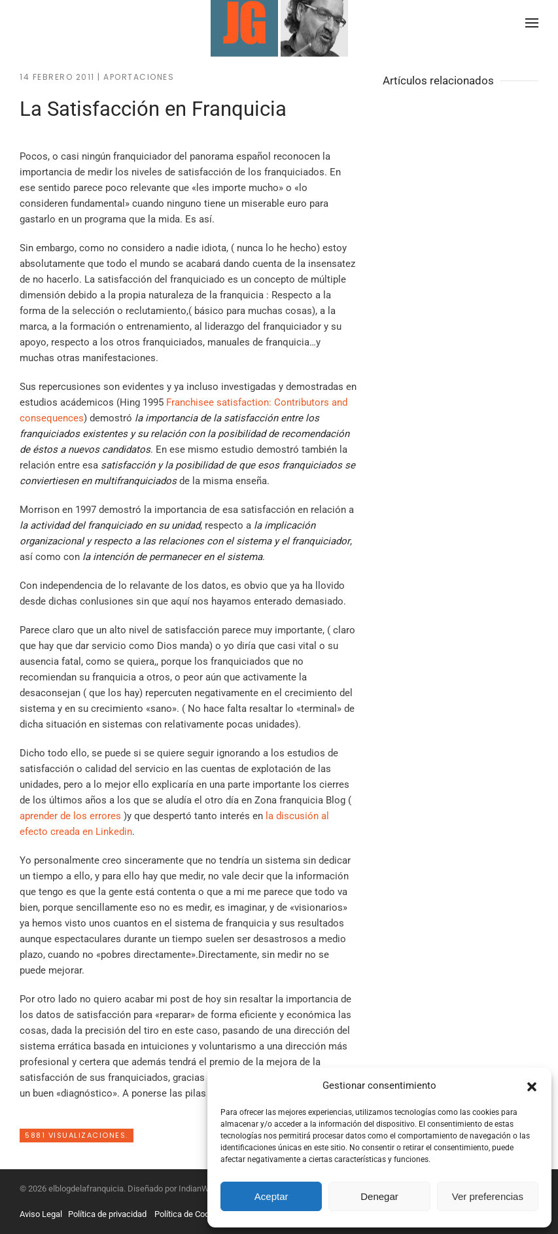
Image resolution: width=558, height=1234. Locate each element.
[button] (531, 1085)
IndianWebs (201, 1188)
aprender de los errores (72, 816)
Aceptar (271, 1196)
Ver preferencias (487, 1196)
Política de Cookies (189, 1214)
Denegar (379, 1196)
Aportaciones (138, 76)
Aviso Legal (41, 1214)
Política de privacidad (107, 1214)
